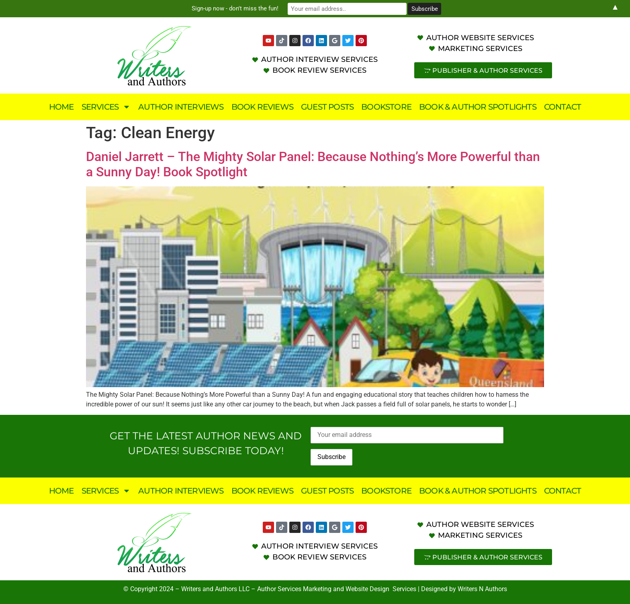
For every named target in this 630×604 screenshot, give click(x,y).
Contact (562, 107)
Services (106, 107)
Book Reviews (262, 107)
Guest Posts (327, 107)
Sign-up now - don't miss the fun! (246, 8)
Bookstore (386, 107)
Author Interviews (180, 107)
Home (61, 107)
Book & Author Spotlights (477, 107)
